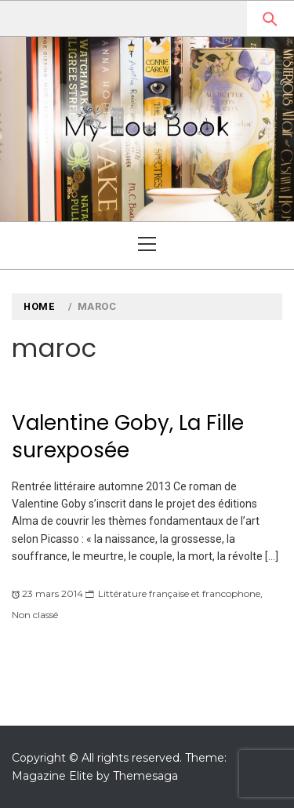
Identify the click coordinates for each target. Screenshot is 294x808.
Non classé (35, 615)
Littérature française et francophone (179, 593)
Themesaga (145, 776)
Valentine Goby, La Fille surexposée (128, 436)
